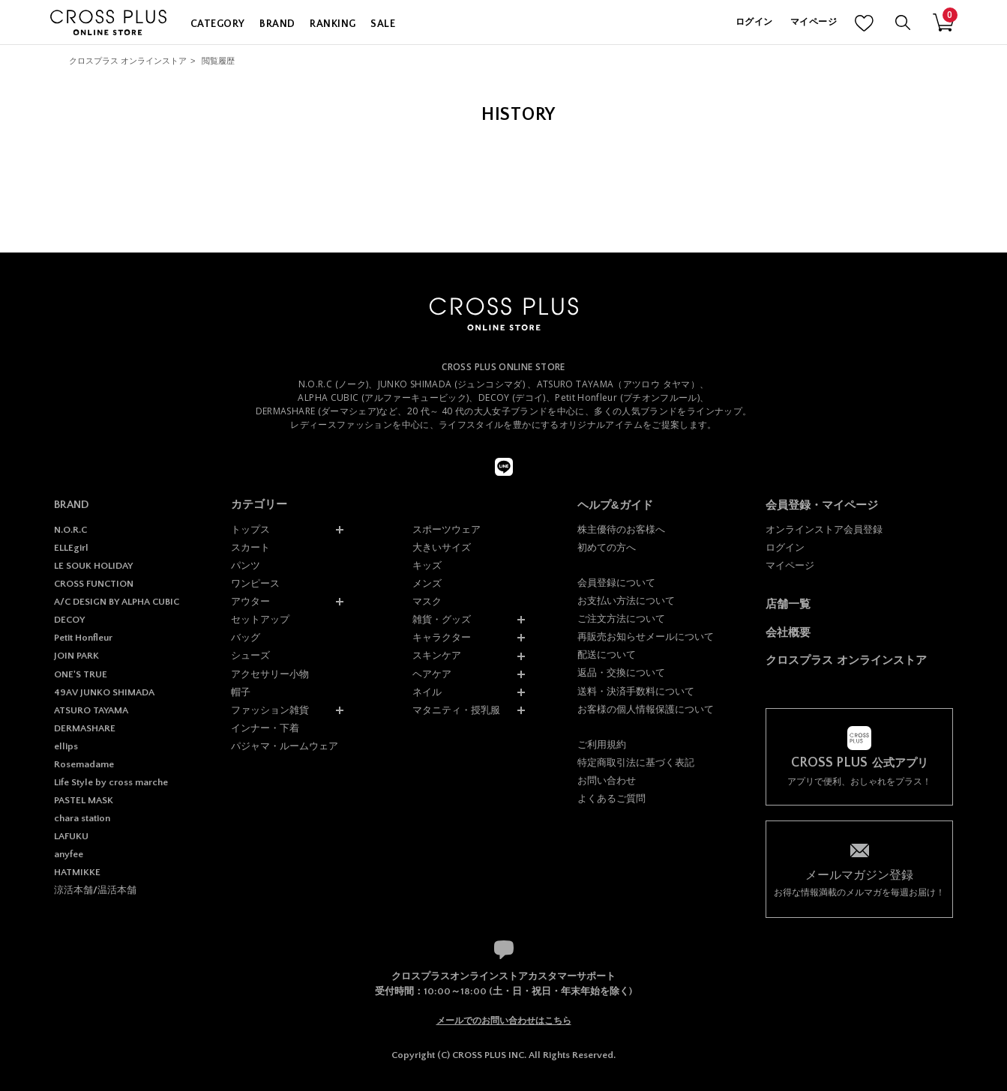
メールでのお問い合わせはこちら (503, 1020)
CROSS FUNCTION (93, 583)
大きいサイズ (441, 547)
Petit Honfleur (83, 637)
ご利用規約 (601, 744)
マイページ (813, 22)
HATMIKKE (77, 872)
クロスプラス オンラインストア (128, 60)
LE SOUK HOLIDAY (93, 565)
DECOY (69, 619)
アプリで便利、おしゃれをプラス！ (859, 771)
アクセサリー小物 (270, 674)
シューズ (250, 655)
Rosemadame (84, 764)
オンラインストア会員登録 (824, 529)
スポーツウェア (446, 529)
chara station (82, 818)
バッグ (245, 637)
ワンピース (255, 583)
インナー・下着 (265, 728)
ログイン (754, 22)
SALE (382, 24)
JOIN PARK (76, 655)
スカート (250, 547)
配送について (606, 654)
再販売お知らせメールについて (645, 636)
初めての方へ (606, 547)
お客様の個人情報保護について (645, 709)
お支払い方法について (626, 600)
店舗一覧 (788, 603)
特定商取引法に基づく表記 (635, 762)
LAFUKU (71, 836)
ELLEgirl (71, 548)
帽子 (240, 692)
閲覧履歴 (218, 60)
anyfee (68, 854)
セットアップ (260, 619)
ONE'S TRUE (80, 674)
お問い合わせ (606, 780)
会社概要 (788, 632)
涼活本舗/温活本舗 (95, 890)
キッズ (427, 565)
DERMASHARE (84, 728)
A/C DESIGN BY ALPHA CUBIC (116, 601)
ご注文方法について (621, 618)
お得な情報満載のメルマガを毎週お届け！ (859, 882)
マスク (427, 601)
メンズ (427, 583)
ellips (66, 746)
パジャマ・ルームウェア (284, 746)
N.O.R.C (70, 530)
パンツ (245, 565)
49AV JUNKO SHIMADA (104, 692)
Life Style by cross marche (111, 782)
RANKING (332, 24)
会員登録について (616, 582)
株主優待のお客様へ (621, 529)
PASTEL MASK (83, 800)
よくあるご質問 (611, 798)
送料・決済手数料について (635, 691)
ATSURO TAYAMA (91, 710)
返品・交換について (621, 672)
